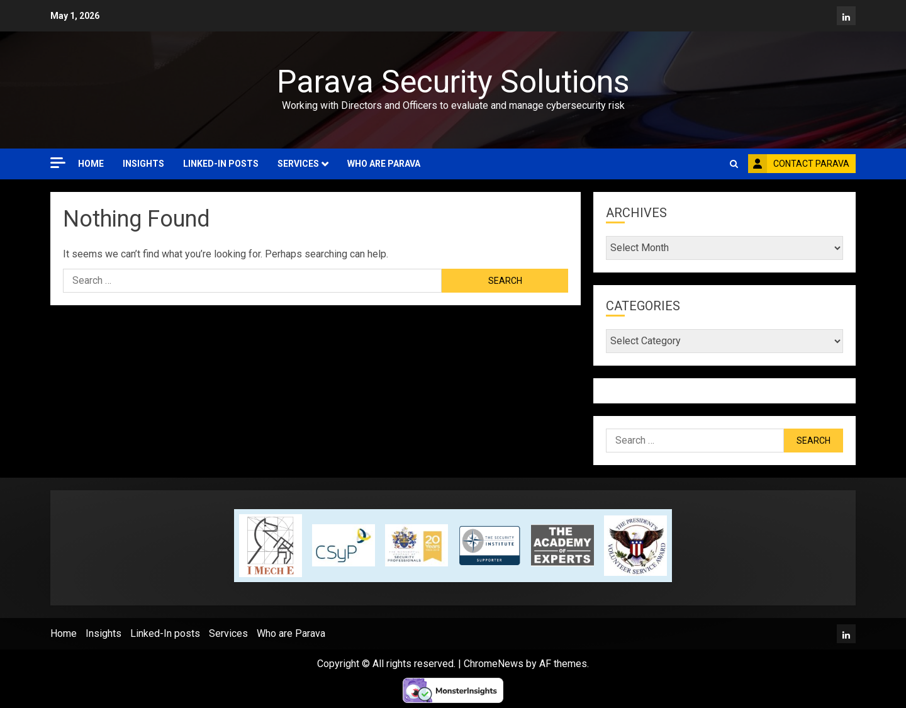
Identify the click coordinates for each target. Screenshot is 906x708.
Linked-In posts (221, 164)
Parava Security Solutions (453, 82)
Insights (143, 164)
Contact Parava (798, 163)
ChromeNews (493, 664)
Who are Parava (383, 164)
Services (298, 164)
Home (91, 164)
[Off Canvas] (57, 162)
